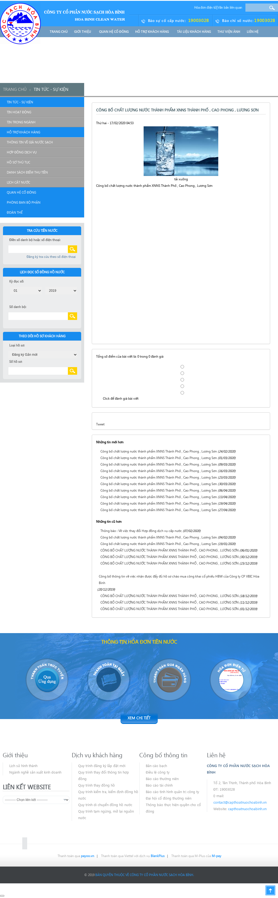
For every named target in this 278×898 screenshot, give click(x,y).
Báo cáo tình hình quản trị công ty (172, 791)
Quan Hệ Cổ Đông (21, 192)
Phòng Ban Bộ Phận (23, 202)
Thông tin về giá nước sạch (30, 142)
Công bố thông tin (163, 755)
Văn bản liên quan (230, 7)
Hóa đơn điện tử (205, 7)
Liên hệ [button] (252, 32)
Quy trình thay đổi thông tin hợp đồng (103, 775)
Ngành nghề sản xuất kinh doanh (35, 772)
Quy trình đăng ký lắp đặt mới (101, 765)
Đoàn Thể (15, 212)
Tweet (100, 424)
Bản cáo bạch (156, 765)
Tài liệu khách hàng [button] (194, 32)
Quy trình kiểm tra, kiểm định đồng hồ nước (108, 794)
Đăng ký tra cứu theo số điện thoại (51, 257)
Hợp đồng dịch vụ (22, 152)
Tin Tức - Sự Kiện (20, 102)
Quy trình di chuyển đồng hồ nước (105, 804)
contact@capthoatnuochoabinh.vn (240, 802)
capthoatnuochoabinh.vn (247, 808)
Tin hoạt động (19, 112)
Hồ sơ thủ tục (18, 162)
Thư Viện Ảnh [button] (228, 32)
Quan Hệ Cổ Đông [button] (114, 32)
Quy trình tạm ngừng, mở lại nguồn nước (106, 814)
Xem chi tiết (139, 717)
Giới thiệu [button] (83, 32)
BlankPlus (158, 856)
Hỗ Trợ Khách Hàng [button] (152, 32)
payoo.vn (87, 856)
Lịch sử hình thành (23, 765)
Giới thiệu (15, 755)
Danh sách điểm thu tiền (27, 172)
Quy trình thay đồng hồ (96, 785)
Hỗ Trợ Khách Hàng (23, 132)
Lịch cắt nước (18, 182)
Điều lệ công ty (157, 772)
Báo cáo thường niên (162, 778)
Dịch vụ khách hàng (97, 755)
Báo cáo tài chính (159, 785)
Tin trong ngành (21, 122)
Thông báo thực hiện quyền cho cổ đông (173, 807)
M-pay (216, 856)
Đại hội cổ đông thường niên (168, 798)
